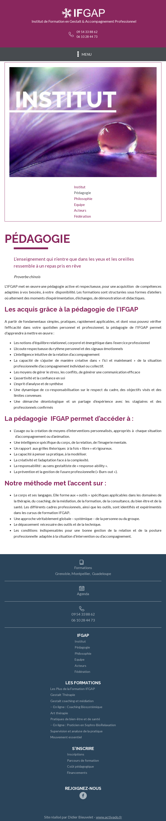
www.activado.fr (109, 817)
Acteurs (80, 210)
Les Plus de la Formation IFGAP (72, 689)
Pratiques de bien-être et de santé (75, 719)
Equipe (79, 204)
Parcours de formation (83, 760)
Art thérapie (59, 713)
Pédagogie (82, 192)
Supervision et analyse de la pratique (76, 731)
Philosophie (83, 198)
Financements (77, 772)
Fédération (82, 216)
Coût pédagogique (80, 766)
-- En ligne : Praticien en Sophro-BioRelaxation (83, 725)
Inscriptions (75, 754)
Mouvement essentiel (66, 737)
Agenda (83, 593)
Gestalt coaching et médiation (72, 701)
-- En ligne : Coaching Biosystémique (76, 707)
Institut (79, 187)
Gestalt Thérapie (62, 695)
